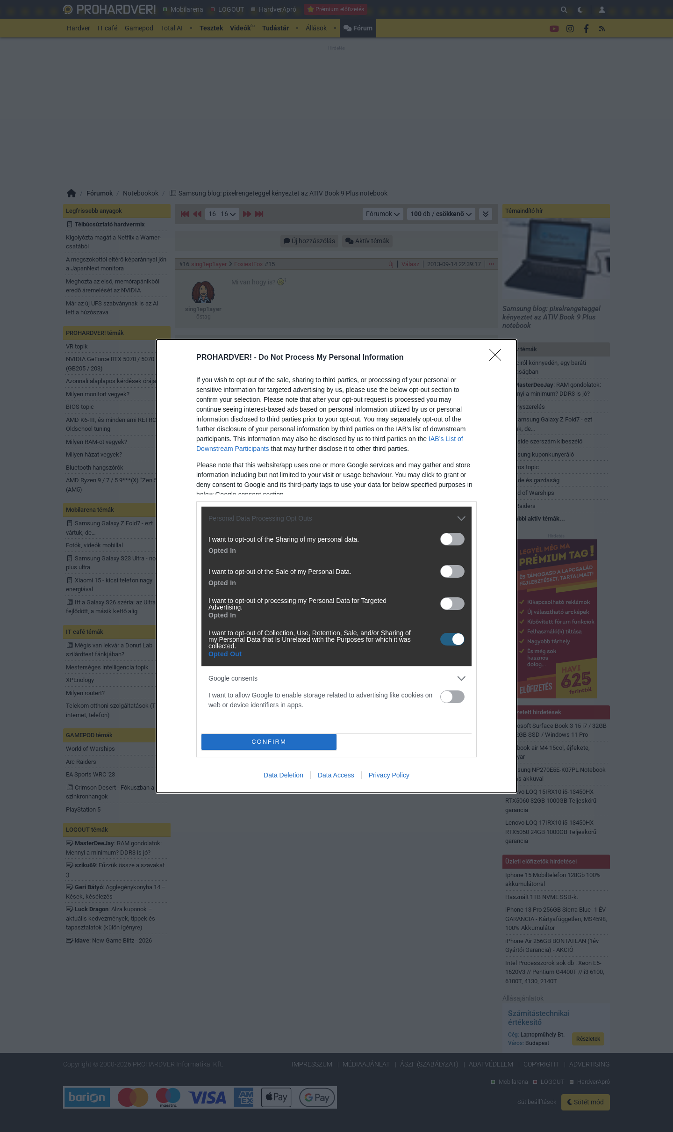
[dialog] (336, 566)
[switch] (452, 539)
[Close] (498, 358)
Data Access (336, 775)
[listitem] (336, 518)
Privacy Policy (389, 775)
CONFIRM (268, 741)
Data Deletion (283, 775)
